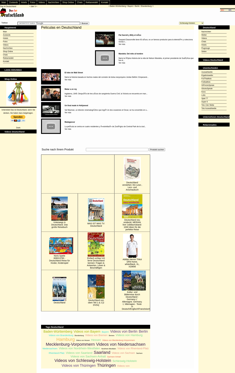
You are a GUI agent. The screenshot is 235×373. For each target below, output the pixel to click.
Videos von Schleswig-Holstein (82, 360)
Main (3, 2)
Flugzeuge (205, 48)
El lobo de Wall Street (74, 73)
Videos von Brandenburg (61, 335)
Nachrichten (53, 2)
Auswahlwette (207, 72)
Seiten (204, 51)
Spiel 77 (204, 98)
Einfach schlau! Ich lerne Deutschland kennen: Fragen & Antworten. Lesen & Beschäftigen (96, 251)
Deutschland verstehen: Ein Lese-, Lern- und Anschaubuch (132, 174)
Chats (80, 2)
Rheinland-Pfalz (56, 353)
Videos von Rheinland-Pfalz (133, 348)
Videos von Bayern (87, 331)
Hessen (96, 339)
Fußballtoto (205, 82)
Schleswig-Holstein (125, 360)
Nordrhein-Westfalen (108, 349)
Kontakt (104, 2)
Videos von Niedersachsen (120, 344)
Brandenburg (146, 6)
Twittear (4, 23)
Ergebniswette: (207, 75)
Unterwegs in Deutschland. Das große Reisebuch (59, 212)
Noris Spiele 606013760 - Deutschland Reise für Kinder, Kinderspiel (59, 250)
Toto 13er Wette (207, 105)
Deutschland (59, 290)
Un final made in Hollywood (76, 105)
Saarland (102, 352)
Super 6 (204, 102)
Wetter (204, 35)
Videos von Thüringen (79, 365)
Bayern (131, 6)
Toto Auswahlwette (208, 108)
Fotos (32, 2)
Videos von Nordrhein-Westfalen (79, 348)
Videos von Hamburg (129, 335)
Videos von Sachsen (123, 353)
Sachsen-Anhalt (114, 357)
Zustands (13, 2)
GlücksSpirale (207, 89)
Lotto (203, 95)
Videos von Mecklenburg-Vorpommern (118, 340)
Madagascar (70, 122)
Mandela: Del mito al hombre (131, 54)
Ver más (122, 44)
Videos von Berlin (123, 331)
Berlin (137, 6)
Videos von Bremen (96, 335)
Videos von (123, 365)
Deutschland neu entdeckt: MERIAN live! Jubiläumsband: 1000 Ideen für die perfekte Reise (132, 212)
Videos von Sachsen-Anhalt (88, 356)
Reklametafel (92, 2)
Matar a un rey (71, 89)
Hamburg (65, 339)
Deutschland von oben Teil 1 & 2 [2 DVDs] (96, 290)
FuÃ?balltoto (206, 79)
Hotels (24, 2)
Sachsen (139, 353)
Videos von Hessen (83, 340)
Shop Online (68, 2)
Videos (42, 2)
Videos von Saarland (79, 352)
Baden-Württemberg (118, 6)
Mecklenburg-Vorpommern (70, 344)
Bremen (111, 335)
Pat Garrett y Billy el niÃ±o (130, 35)
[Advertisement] (95, 153)
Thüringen (106, 365)
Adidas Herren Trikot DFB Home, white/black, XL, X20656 (132, 251)
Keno (203, 92)
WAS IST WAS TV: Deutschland (96, 212)
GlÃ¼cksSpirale (207, 85)
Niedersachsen (50, 348)
